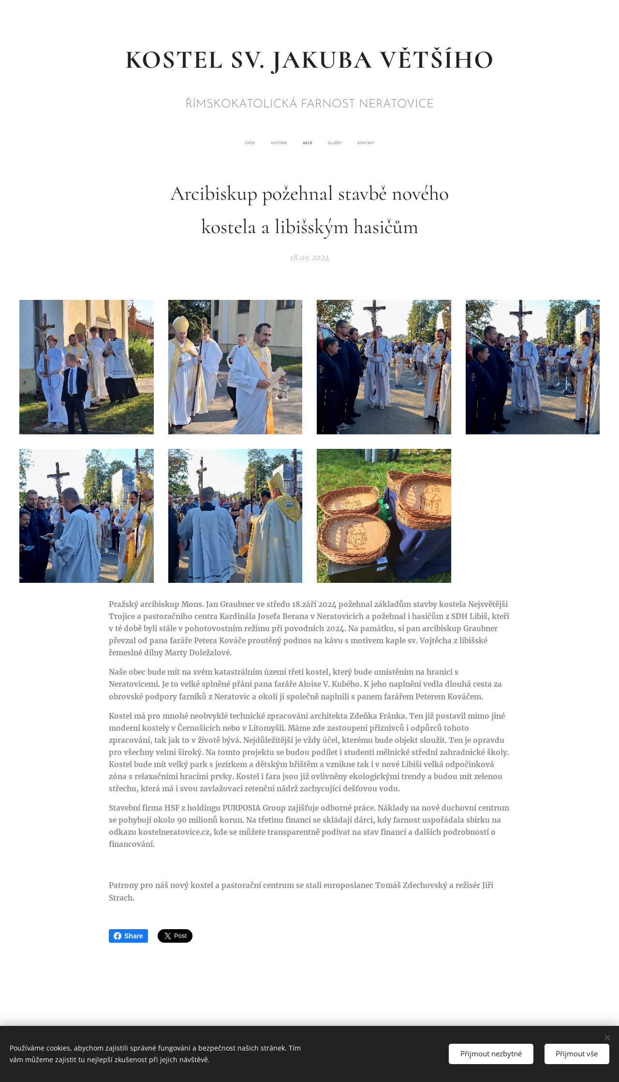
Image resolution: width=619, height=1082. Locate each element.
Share (128, 936)
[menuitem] (282, 143)
